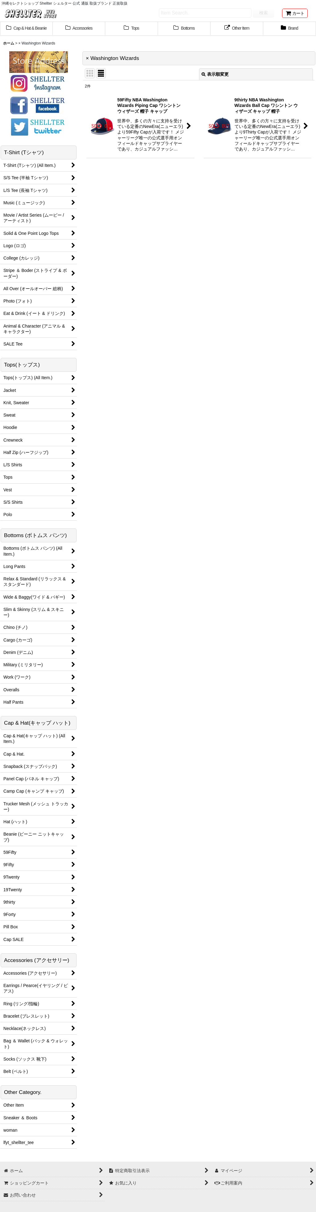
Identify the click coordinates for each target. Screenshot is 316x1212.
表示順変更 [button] (215, 74)
